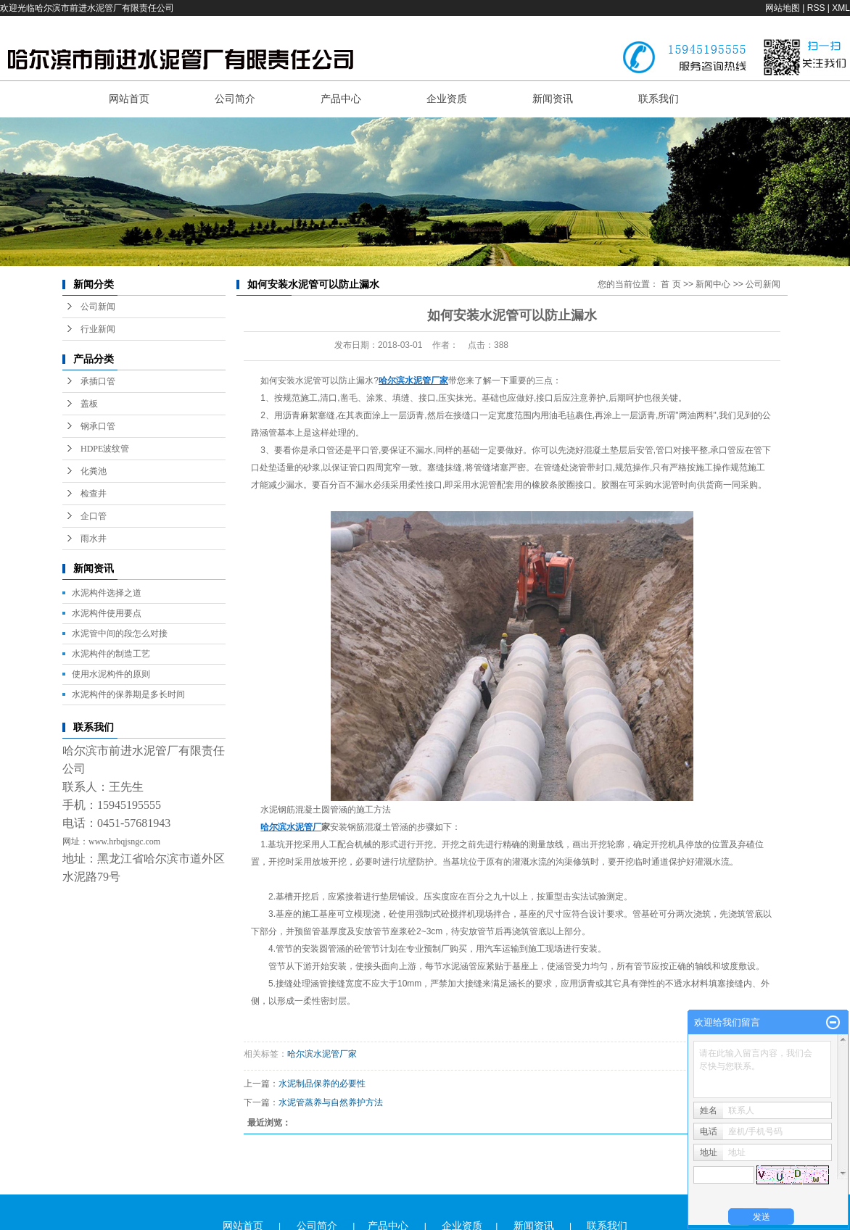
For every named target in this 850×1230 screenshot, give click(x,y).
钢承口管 (98, 426)
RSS (816, 8)
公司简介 (235, 98)
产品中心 (341, 98)
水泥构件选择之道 (106, 593)
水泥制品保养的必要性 (322, 1084)
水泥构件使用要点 (106, 613)
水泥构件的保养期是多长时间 (128, 694)
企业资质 (446, 98)
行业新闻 (98, 329)
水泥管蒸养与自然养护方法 (330, 1102)
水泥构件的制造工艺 (111, 654)
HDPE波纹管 (105, 449)
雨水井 (94, 538)
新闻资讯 (552, 98)
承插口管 (98, 381)
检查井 (94, 494)
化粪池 (94, 471)
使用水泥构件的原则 (111, 674)
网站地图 (782, 8)
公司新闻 (98, 307)
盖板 (89, 404)
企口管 (94, 516)
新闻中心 (713, 284)
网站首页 (129, 98)
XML (841, 8)
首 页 (670, 284)
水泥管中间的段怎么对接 (120, 633)
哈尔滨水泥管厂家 (322, 1054)
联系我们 (658, 98)
